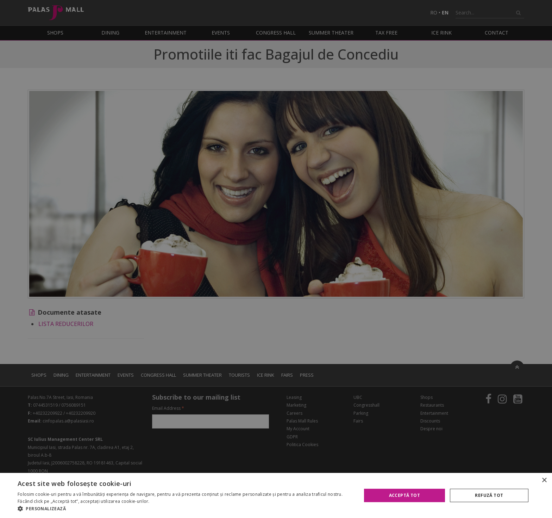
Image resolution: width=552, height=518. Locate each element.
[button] (184, 509)
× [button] (544, 480)
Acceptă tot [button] (404, 495)
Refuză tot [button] (489, 495)
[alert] (276, 259)
